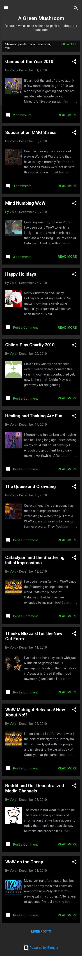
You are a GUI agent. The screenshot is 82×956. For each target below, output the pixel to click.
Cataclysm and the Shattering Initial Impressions (35, 560)
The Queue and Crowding (30, 486)
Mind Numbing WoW (25, 203)
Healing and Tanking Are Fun (33, 415)
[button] (74, 62)
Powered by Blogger (41, 948)
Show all (68, 44)
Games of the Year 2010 (29, 61)
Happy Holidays (20, 274)
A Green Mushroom (41, 18)
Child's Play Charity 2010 (29, 344)
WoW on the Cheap (24, 861)
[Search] (76, 9)
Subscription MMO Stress (31, 132)
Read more (67, 115)
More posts (41, 931)
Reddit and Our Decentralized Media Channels (34, 788)
